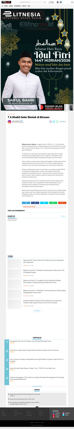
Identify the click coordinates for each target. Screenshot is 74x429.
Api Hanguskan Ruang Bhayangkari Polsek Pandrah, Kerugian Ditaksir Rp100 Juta (24, 405)
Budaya (16, 413)
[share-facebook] (50, 121)
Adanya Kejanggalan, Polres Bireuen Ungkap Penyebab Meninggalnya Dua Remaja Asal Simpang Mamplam (33, 381)
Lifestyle (29, 6)
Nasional (13, 6)
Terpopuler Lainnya (37, 388)
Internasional (21, 6)
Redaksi (32, 424)
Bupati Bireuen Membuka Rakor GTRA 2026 (22, 401)
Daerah (7, 6)
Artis (3, 413)
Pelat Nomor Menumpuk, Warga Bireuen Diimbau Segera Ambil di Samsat (38, 352)
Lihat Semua (37, 310)
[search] (32, 2)
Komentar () (63, 121)
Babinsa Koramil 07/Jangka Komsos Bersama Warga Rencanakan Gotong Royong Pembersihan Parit (44, 283)
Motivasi (41, 415)
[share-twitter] (54, 121)
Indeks (42, 424)
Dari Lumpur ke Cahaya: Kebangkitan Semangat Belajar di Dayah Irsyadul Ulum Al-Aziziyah (37, 361)
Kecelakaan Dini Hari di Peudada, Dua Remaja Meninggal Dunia (37, 341)
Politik (40, 417)
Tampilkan (63, 216)
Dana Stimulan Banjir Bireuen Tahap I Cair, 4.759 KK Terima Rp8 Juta (37, 371)
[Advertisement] (37, 325)
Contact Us (37, 424)
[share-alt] (26, 203)
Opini (15, 417)
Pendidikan (29, 417)
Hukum (3, 415)
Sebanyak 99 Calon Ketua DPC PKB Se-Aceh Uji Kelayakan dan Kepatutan (44, 261)
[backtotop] (37, 409)
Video (35, 6)
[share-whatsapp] (57, 121)
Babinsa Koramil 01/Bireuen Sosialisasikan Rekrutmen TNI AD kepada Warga (42, 271)
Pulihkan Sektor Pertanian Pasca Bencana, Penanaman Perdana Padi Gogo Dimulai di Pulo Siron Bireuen (44, 303)
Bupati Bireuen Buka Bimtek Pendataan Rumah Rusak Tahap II (25, 397)
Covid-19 (28, 413)
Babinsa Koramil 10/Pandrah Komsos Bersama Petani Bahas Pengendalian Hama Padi (44, 292)
